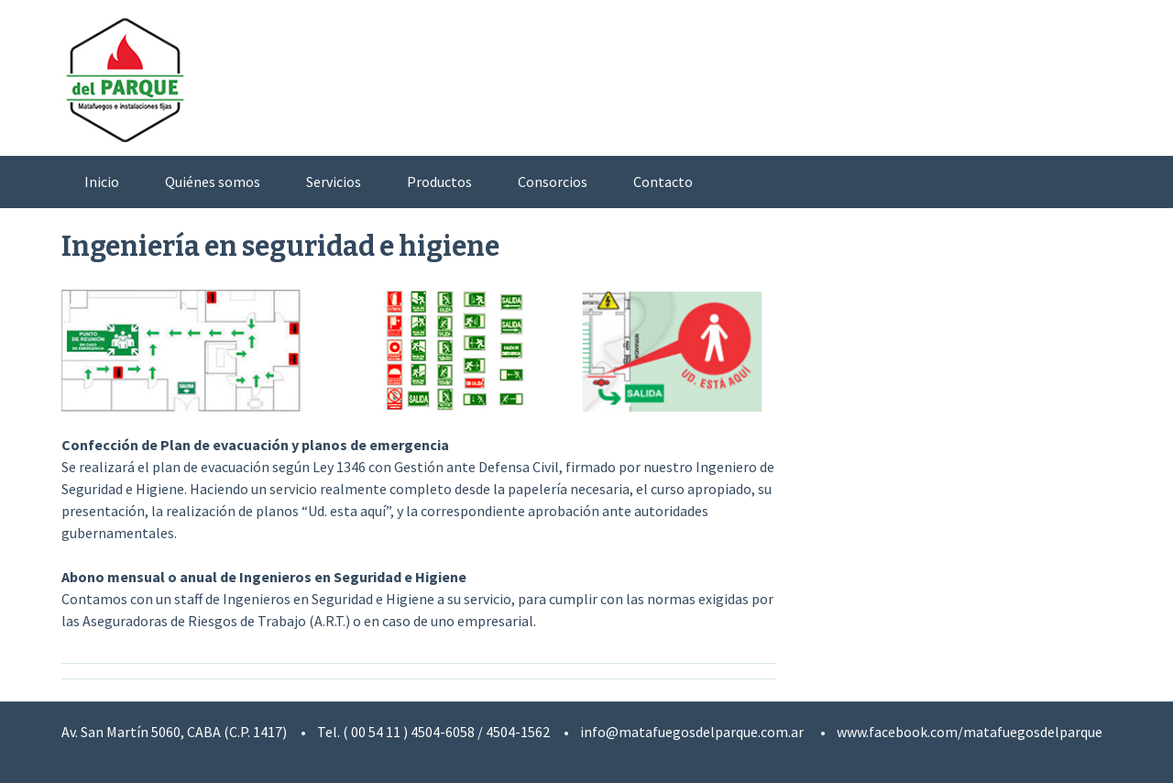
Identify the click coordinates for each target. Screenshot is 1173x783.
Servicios (333, 181)
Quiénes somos (212, 181)
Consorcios (552, 181)
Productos (439, 181)
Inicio (101, 181)
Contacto (663, 181)
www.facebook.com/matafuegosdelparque (969, 731)
